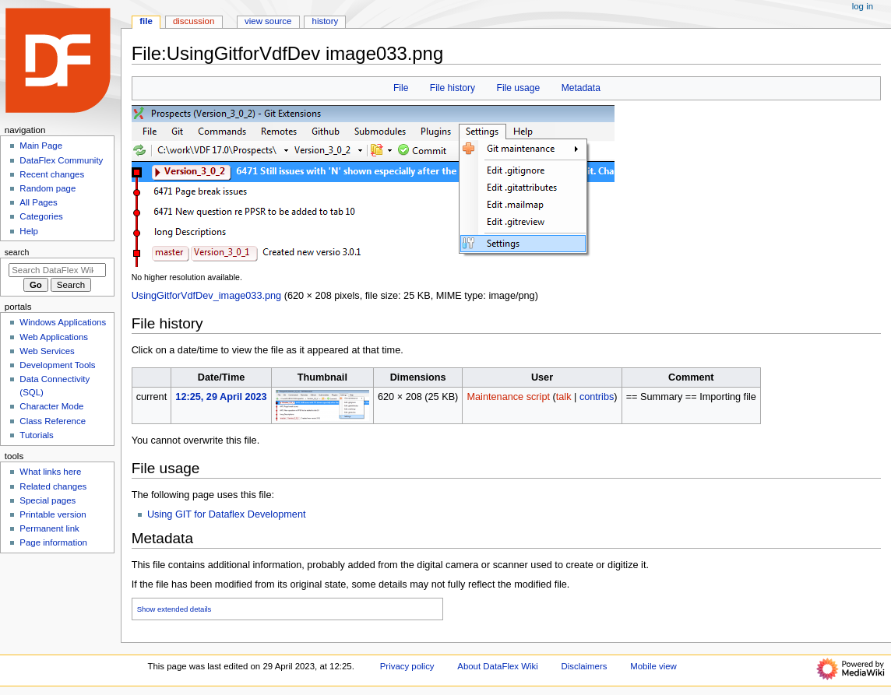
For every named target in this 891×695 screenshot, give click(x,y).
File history (452, 87)
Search (17, 252)
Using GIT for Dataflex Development (226, 514)
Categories (40, 216)
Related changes (52, 486)
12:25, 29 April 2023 (220, 396)
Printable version (52, 514)
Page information (53, 542)
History (325, 21)
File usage (519, 87)
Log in (862, 6)
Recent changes (51, 174)
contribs (596, 396)
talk (564, 396)
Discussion (193, 21)
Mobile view (653, 666)
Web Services (46, 351)
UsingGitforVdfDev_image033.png (207, 295)
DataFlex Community (61, 160)
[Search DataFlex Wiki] (57, 270)
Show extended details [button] (174, 609)
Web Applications (53, 337)
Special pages (47, 500)
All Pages (38, 202)
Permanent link (49, 528)
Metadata (581, 87)
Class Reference (52, 421)
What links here (50, 471)
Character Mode (51, 406)
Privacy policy (407, 666)
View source (268, 21)
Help (28, 231)
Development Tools (57, 365)
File (400, 87)
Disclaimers (584, 666)
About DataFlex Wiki (497, 666)
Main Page (40, 145)
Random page (47, 188)
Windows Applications (62, 322)
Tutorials (36, 435)
